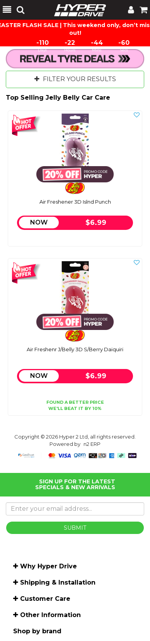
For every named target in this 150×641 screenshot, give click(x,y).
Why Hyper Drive (48, 566)
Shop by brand (37, 631)
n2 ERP (92, 444)
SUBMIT (75, 527)
